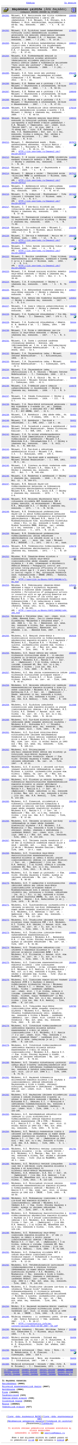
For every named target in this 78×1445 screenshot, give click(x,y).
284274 (5, 947)
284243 (5, 449)
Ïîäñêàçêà (47, 1423)
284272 (5, 920)
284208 (5, 100)
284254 (5, 616)
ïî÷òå (31, 1440)
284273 (5, 933)
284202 (5, 30)
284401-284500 (29, 1372)
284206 (5, 83)
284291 (5, 1252)
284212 (5, 157)
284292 (5, 1265)
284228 (5, 314)
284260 (5, 720)
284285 (5, 1149)
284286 (5, 1164)
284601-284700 (65, 1372)
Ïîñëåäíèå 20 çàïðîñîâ (58, 1421)
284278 (5, 1026)
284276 (5, 980)
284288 (5, 1198)
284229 (5, 322)
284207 (5, 92)
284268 (5, 853)
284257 (5, 673)
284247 (5, 484)
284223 (5, 271)
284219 (5, 228)
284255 (5, 636)
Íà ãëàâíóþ (70, 3)
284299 (5, 1358)
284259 (5, 705)
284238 (5, 404)
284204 (5, 56)
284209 (5, 108)
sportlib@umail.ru (55, 1433)
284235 (5, 378)
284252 (5, 556)
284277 (5, 1006)
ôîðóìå (60, 1440)
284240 (5, 420)
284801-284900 (30, 1374)
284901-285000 (48, 1374)
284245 (5, 465)
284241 (5, 426)
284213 (5, 168)
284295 (5, 1317)
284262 (5, 750)
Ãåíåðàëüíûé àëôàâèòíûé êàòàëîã (26, 1421)
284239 (5, 415)
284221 (5, 246)
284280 (5, 1062)
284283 (5, 1114)
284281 (5, 1077)
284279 (5, 1045)
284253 (5, 585)
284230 (5, 330)
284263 (5, 767)
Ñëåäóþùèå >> (65, 1374)
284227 (5, 306)
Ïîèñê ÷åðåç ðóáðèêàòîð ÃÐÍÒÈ (24, 1417)
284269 (5, 873)
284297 (5, 1337)
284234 (5, 370)
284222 (5, 256)
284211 (5, 142)
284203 (5, 43)
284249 (5, 512)
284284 (5, 1131)
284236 (5, 386)
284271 (5, 905)
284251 (5, 546)
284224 (5, 282)
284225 (5, 290)
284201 (5, 16)
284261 (5, 732)
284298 (5, 1350)
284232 (5, 353)
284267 (5, 840)
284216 (5, 194)
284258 (5, 685)
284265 (5, 801)
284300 (5, 1364)
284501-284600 (47, 1372)
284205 (5, 73)
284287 (5, 1183)
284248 (5, 499)
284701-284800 (12, 1374)
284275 (5, 962)
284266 (5, 821)
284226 (5, 298)
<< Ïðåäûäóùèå (11, 1370)
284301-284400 (11, 1372)
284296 (5, 1329)
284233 (5, 361)
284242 (5, 434)
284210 (5, 118)
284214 (5, 173)
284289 (5, 1213)
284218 (5, 217)
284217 (5, 207)
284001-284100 (29, 1370)
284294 (5, 1306)
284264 (5, 780)
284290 (5, 1233)
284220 (5, 236)
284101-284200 (47, 1370)
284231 (5, 341)
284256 (5, 653)
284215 (5, 186)
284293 (5, 1287)
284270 (5, 883)
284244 (5, 457)
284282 (5, 1095)
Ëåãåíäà (30, 3)
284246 (5, 476)
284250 (5, 533)
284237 (5, 396)
